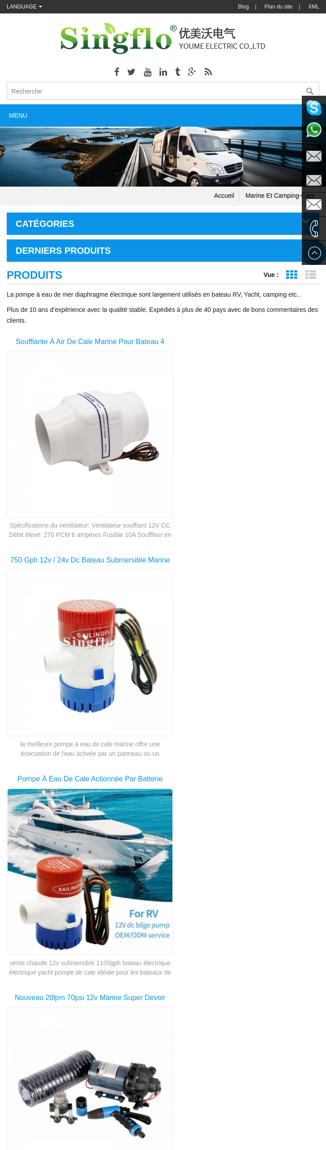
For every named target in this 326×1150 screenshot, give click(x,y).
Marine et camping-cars (279, 195)
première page (35, 944)
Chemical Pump (148, 1119)
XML (313, 7)
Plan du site (279, 7)
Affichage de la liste (310, 275)
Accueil (224, 195)
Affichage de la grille (291, 275)
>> (251, 944)
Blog (243, 7)
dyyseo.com (253, 1136)
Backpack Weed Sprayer (204, 1119)
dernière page (291, 944)
